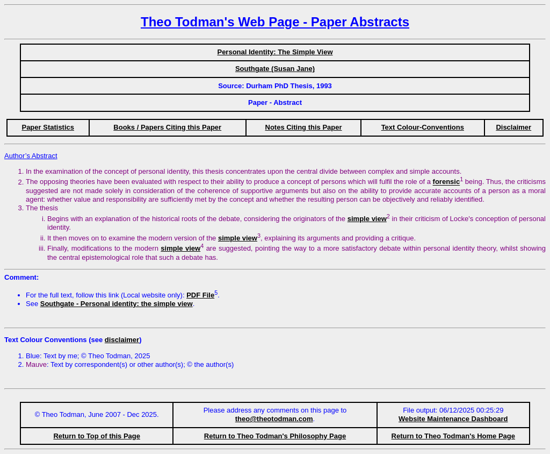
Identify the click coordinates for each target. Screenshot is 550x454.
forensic (446, 182)
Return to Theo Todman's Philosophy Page (275, 436)
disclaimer (122, 340)
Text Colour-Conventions (422, 127)
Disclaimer (513, 127)
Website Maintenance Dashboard (453, 419)
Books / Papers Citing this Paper (167, 127)
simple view (367, 219)
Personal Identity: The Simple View (274, 52)
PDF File (200, 295)
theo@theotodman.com (274, 419)
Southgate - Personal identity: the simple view (116, 304)
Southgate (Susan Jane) (275, 69)
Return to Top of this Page (96, 436)
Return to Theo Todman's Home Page (453, 436)
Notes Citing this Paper (303, 127)
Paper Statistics (47, 127)
